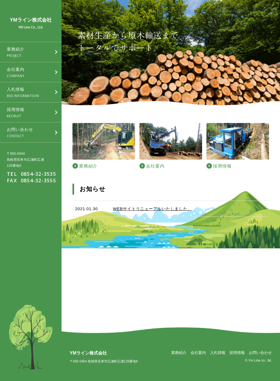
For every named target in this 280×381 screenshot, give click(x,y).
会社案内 (198, 352)
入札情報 (217, 352)
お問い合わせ (260, 352)
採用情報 (237, 352)
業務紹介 (178, 352)
